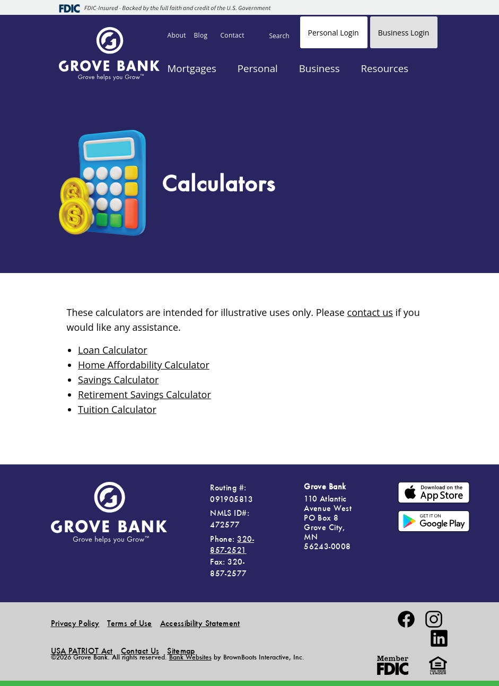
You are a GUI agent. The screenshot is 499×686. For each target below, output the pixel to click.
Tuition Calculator (117, 409)
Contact (232, 35)
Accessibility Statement (200, 623)
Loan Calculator (112, 350)
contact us (370, 312)
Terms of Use (129, 623)
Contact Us (140, 651)
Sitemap (181, 651)
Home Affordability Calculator (143, 364)
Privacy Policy (75, 623)
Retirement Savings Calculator (144, 394)
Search (279, 35)
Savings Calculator (118, 379)
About (177, 35)
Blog (201, 35)
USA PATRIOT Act (82, 651)
